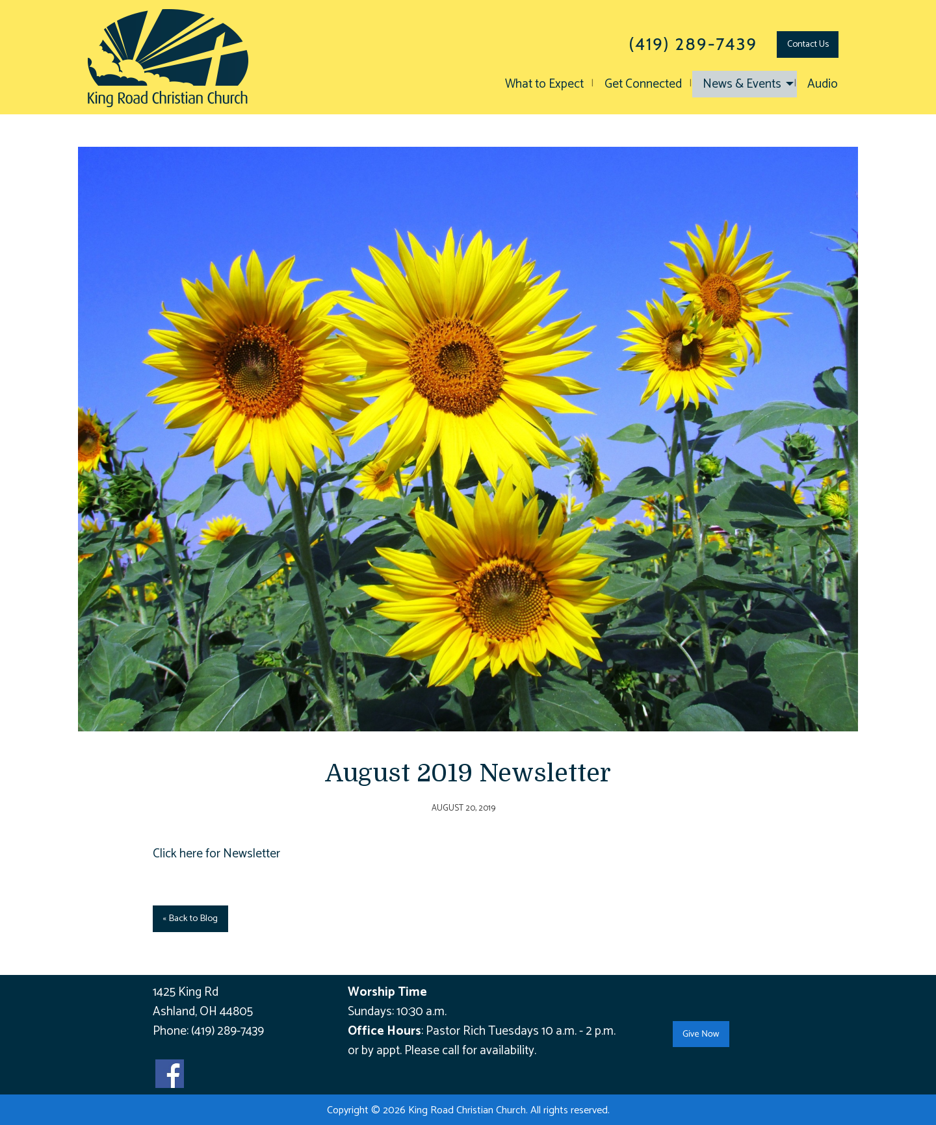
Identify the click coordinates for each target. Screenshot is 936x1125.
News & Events (742, 84)
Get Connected (643, 84)
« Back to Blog (190, 918)
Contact (808, 44)
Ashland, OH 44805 (203, 1012)
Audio (822, 84)
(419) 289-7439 (227, 1031)
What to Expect (544, 84)
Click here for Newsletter (216, 854)
